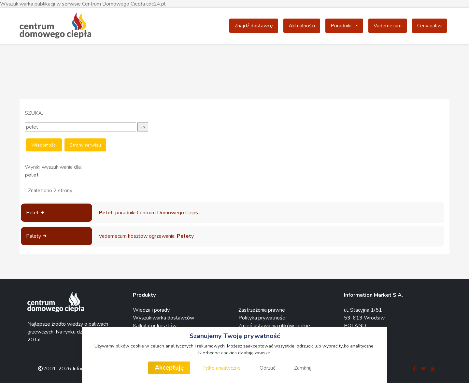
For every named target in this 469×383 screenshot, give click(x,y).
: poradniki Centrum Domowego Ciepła (149, 212)
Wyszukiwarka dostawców (163, 317)
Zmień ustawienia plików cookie (274, 325)
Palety (37, 236)
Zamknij (302, 368)
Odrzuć (267, 368)
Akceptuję (169, 367)
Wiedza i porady (151, 310)
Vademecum (388, 25)
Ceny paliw (429, 25)
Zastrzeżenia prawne (261, 310)
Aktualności (302, 25)
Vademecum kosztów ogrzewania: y (146, 236)
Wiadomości (44, 145)
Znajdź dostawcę (253, 25)
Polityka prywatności (262, 317)
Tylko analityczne (222, 368)
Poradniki (347, 25)
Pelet (35, 212)
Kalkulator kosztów (155, 325)
